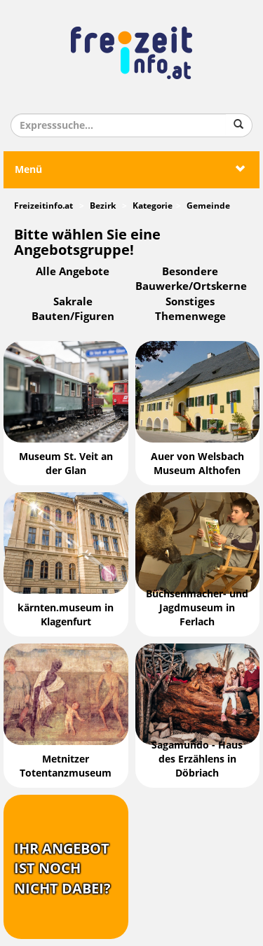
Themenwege (190, 316)
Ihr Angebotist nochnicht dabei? (62, 868)
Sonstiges (190, 301)
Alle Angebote (72, 271)
